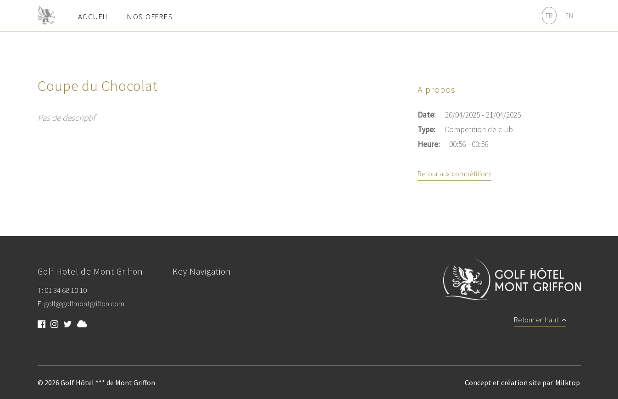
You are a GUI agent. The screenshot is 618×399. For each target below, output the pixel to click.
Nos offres (150, 16)
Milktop (567, 382)
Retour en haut (540, 320)
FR (549, 15)
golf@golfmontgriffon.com (84, 304)
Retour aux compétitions (454, 174)
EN (569, 15)
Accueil (94, 16)
